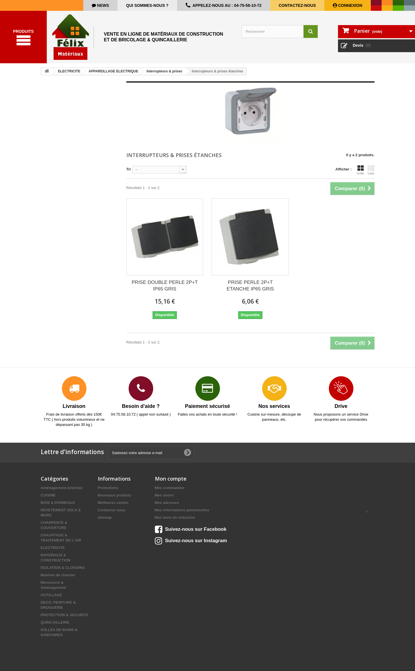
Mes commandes (170, 488)
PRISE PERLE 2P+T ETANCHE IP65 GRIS (250, 286)
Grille (360, 170)
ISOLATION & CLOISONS (63, 568)
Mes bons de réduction (175, 517)
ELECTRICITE (53, 548)
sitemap (105, 517)
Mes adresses (167, 503)
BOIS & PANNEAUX (58, 503)
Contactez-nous (297, 5)
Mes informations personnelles (182, 510)
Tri (128, 169)
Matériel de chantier (58, 575)
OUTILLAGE (51, 595)
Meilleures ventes (113, 503)
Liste (371, 170)
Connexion (349, 5)
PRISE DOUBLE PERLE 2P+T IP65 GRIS (165, 286)
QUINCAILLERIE (55, 622)
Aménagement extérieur (62, 488)
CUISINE (48, 495)
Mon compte (171, 478)
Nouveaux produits (114, 495)
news (102, 5)
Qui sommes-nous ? (147, 5)
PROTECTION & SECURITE (65, 615)
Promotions (108, 488)
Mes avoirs (164, 495)
